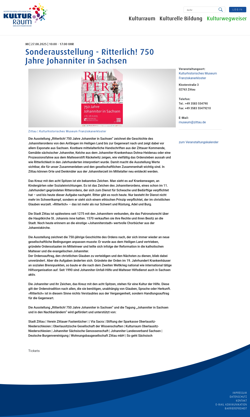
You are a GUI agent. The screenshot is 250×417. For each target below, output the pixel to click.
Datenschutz (238, 396)
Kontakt (241, 400)
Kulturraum (142, 19)
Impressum (240, 392)
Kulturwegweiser (227, 19)
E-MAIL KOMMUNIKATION (231, 404)
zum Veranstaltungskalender (198, 142)
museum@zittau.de (192, 122)
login (238, 9)
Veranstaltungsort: (192, 69)
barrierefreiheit (236, 408)
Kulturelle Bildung (181, 19)
